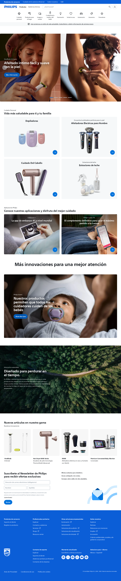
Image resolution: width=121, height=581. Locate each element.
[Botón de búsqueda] (110, 7)
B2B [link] (62, 2)
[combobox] (72, 7)
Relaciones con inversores (98, 528)
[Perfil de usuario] (114, 7)
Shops (36, 531)
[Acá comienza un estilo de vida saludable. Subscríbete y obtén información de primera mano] (60, 24)
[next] (116, 67)
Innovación (94, 534)
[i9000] (75, 446)
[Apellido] (39, 488)
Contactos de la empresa (41, 562)
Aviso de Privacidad (10, 572)
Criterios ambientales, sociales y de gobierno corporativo (101, 538)
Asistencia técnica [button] (34, 7)
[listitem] (19, 15)
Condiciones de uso (27, 572)
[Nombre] (15, 488)
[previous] (4, 67)
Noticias (93, 525)
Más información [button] (12, 75)
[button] (55, 152)
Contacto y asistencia (40, 525)
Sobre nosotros (52, 2)
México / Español (96, 552)
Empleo (94, 531)
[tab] (51, 97)
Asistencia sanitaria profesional (43, 559)
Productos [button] (22, 7)
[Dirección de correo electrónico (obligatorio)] (27, 482)
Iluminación (67, 522)
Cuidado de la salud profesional (33, 2)
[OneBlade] (17, 445)
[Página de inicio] (10, 7)
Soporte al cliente (10, 522)
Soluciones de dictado (70, 534)
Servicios (37, 528)
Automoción (66, 525)
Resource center (38, 534)
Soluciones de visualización (71, 531)
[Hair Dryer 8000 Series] (46, 446)
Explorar (36, 522)
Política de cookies (44, 572)
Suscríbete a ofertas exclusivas (72, 552)
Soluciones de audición (70, 528)
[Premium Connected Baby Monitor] (103, 445)
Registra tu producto (11, 525)
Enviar (8, 502)
